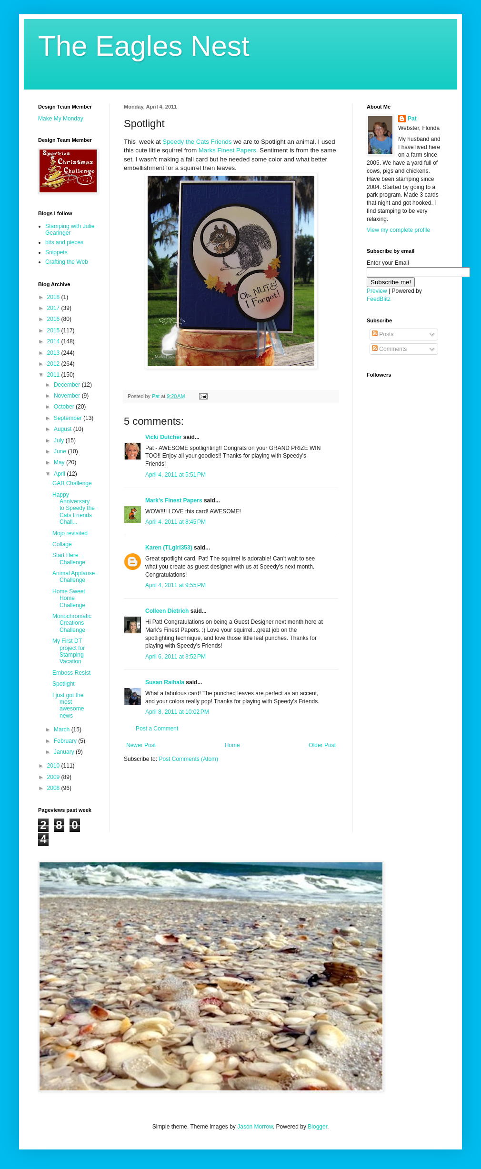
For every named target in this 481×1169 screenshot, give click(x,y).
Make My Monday (60, 118)
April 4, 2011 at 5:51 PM (175, 474)
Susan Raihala (164, 682)
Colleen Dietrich (167, 611)
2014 (54, 341)
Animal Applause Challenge (73, 576)
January (65, 752)
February (66, 741)
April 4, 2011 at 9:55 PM (175, 585)
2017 (54, 308)
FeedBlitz (379, 299)
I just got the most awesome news (68, 705)
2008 (54, 788)
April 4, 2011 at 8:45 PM (175, 522)
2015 (54, 330)
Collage (62, 544)
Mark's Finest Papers (173, 500)
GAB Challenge (72, 483)
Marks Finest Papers (227, 150)
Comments (389, 349)
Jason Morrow (255, 1126)
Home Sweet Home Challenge (68, 598)
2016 (54, 319)
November (68, 395)
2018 (54, 297)
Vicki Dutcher (163, 437)
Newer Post (141, 745)
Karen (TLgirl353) (168, 547)
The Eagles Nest (144, 46)
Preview (377, 291)
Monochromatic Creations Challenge (71, 623)
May (60, 462)
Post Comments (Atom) (188, 759)
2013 (54, 353)
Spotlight (63, 683)
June (61, 451)
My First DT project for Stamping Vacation (68, 651)
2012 (54, 363)
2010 (54, 765)
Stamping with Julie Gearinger (69, 229)
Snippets (56, 252)
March (62, 729)
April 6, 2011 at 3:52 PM (175, 656)
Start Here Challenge (68, 558)
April (60, 473)
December (68, 384)
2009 (54, 777)
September (68, 418)
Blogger (317, 1126)
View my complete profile (398, 230)
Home (232, 745)
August (63, 429)
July (60, 440)
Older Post (322, 745)
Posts (382, 334)
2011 (54, 374)
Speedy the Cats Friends (196, 141)
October (65, 406)
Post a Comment (157, 728)
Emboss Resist (71, 672)
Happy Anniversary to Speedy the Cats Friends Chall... (73, 508)
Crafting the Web (66, 262)
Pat (412, 118)
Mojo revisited (70, 533)
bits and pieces (64, 242)
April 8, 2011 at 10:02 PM (177, 712)
